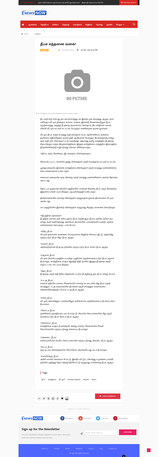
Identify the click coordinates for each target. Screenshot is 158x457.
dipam (94, 379)
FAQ (101, 446)
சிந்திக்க (88, 24)
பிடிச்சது (99, 24)
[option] (62, 2)
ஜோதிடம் (45, 24)
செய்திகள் (77, 24)
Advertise (79, 446)
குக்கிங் (109, 24)
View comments (108, 396)
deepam (86, 379)
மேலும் (120, 24)
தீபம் (43, 379)
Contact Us (113, 446)
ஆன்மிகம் (32, 24)
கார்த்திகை (52, 379)
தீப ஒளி (62, 379)
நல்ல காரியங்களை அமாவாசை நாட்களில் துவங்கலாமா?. (61, 2)
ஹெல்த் (65, 24)
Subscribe (128, 430)
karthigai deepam (74, 379)
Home (24, 34)
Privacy (56, 446)
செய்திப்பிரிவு (66, 50)
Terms (67, 446)
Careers (91, 446)
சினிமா (55, 24)
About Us (44, 446)
